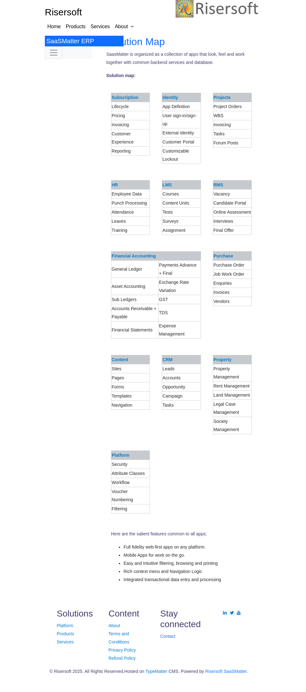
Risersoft (213, 671)
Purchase (223, 255)
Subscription (125, 97)
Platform (120, 455)
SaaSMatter (235, 671)
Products (76, 26)
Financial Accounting (134, 255)
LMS (167, 184)
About (121, 26)
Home (54, 26)
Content (120, 359)
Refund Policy (121, 658)
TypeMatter (156, 671)
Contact (167, 636)
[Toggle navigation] (53, 52)
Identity (170, 97)
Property (223, 359)
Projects (222, 97)
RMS (218, 184)
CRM (167, 359)
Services (100, 26)
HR (115, 184)
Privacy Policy (122, 650)
